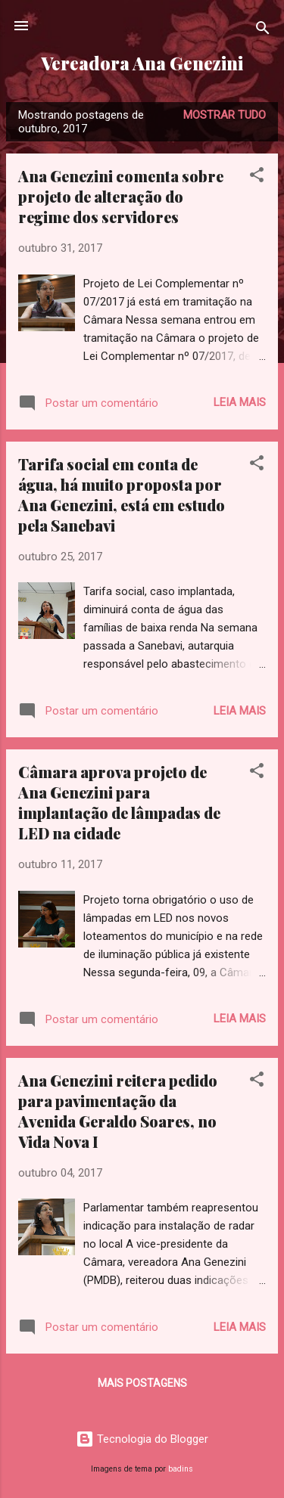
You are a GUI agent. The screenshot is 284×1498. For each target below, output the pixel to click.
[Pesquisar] (263, 31)
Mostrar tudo (224, 115)
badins (180, 1469)
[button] (257, 177)
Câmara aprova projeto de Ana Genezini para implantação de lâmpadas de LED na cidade (119, 802)
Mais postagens (142, 1383)
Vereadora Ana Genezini (142, 63)
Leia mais (240, 402)
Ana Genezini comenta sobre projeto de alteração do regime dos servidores (120, 196)
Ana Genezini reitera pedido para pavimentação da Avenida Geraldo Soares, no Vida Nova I (117, 1111)
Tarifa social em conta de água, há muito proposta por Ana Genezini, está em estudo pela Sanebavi (121, 494)
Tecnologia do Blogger (142, 1439)
